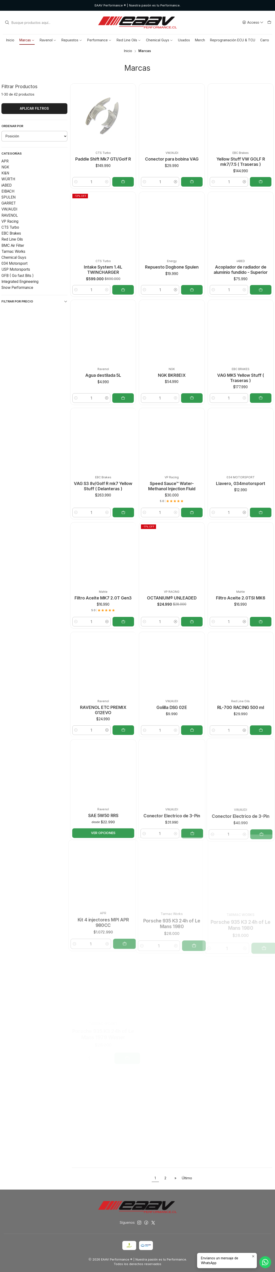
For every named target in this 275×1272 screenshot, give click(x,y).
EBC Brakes (11, 233)
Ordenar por (12, 126)
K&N (5, 173)
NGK (5, 167)
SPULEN (8, 197)
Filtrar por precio (34, 301)
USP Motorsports (15, 269)
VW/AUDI (9, 209)
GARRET (8, 203)
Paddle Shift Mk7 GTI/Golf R (103, 159)
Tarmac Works (13, 251)
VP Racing (9, 221)
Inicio (128, 51)
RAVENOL (9, 215)
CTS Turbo (10, 227)
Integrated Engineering (19, 281)
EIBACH (7, 191)
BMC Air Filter (12, 245)
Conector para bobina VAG (172, 159)
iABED (6, 185)
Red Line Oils (12, 239)
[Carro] (269, 22)
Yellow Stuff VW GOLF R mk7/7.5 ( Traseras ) (240, 161)
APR (5, 161)
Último (187, 1178)
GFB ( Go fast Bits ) (17, 275)
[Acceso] (253, 22)
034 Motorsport (14, 263)
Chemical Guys (13, 257)
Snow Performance (17, 287)
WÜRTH (8, 179)
